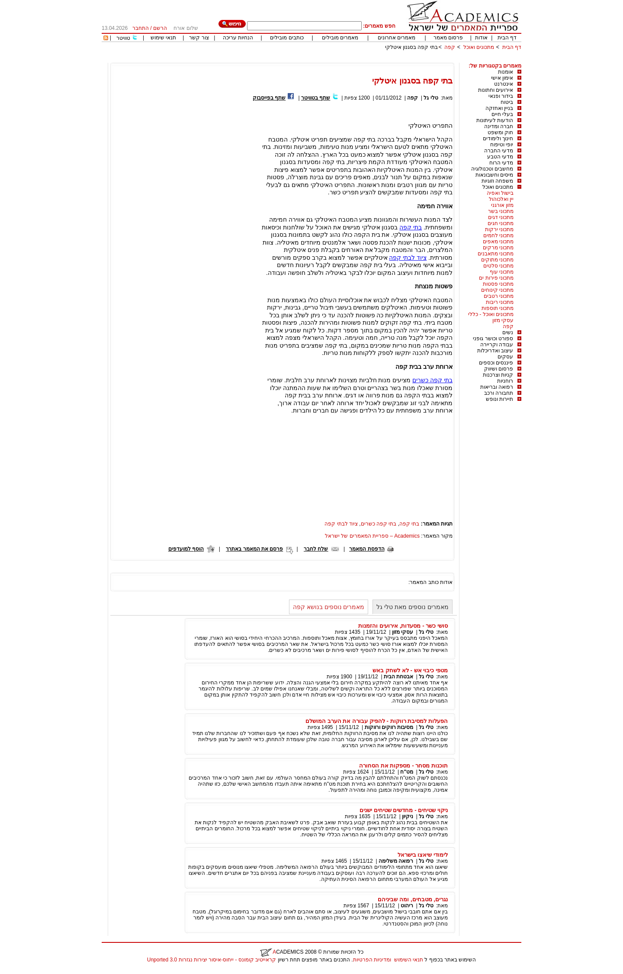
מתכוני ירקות (499, 229)
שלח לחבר (316, 549)
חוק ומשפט (500, 132)
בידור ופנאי (500, 96)
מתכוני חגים (501, 223)
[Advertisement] (363, 59)
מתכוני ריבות (500, 302)
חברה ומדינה (498, 126)
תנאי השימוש (408, 960)
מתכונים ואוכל (478, 47)
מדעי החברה (498, 151)
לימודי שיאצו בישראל (423, 854)
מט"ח (406, 772)
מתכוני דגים (501, 217)
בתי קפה (410, 227)
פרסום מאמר (448, 38)
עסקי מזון (503, 320)
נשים (507, 332)
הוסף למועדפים (186, 549)
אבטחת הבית (398, 677)
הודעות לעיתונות (494, 120)
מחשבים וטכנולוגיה (492, 169)
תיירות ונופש (499, 399)
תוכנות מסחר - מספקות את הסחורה (403, 765)
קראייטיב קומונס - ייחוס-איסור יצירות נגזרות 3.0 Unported (211, 960)
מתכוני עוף (502, 272)
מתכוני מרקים (498, 248)
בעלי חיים (502, 114)
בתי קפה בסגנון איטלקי (411, 47)
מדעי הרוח (501, 163)
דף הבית (507, 38)
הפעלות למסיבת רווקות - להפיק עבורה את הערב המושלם (376, 721)
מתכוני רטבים (499, 296)
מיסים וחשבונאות (494, 175)
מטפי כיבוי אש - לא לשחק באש (410, 670)
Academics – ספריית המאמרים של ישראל (372, 536)
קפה (449, 47)
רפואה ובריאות (496, 387)
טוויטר (123, 38)
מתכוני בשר (501, 211)
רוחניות (505, 381)
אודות (481, 38)
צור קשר (199, 38)
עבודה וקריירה (496, 345)
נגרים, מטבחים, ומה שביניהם (413, 899)
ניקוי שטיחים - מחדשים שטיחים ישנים (404, 810)
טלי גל (431, 98)
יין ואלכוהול (501, 199)
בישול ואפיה (500, 193)
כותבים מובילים (286, 38)
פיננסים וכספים (496, 363)
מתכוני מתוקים (497, 260)
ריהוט (406, 906)
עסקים (505, 357)
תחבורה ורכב (498, 393)
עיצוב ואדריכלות (495, 351)
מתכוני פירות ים (496, 278)
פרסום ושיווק (498, 369)
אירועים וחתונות (495, 90)
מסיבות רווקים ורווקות (389, 727)
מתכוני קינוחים (497, 290)
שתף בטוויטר (315, 98)
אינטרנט (503, 84)
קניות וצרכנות (498, 375)
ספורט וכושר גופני (493, 338)
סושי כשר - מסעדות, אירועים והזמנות (403, 625)
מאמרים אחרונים (396, 38)
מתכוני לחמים (498, 235)
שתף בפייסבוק (269, 98)
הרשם (160, 28)
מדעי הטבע (500, 157)
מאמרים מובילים (340, 38)
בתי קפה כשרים (432, 380)
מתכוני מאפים (498, 242)
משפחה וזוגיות (497, 181)
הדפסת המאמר (366, 549)
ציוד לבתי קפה (408, 257)
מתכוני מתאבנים (496, 254)
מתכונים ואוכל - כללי (491, 314)
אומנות (505, 72)
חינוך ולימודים (498, 138)
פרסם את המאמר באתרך (254, 549)
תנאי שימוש (163, 38)
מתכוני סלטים (498, 266)
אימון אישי (502, 78)
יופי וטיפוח (501, 145)
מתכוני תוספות (498, 308)
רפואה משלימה (396, 861)
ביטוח (507, 102)
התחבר (140, 28)
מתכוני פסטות (498, 284)
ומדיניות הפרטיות (372, 960)
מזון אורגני (502, 205)
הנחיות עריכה (238, 38)
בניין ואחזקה (499, 108)
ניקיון (407, 816)
